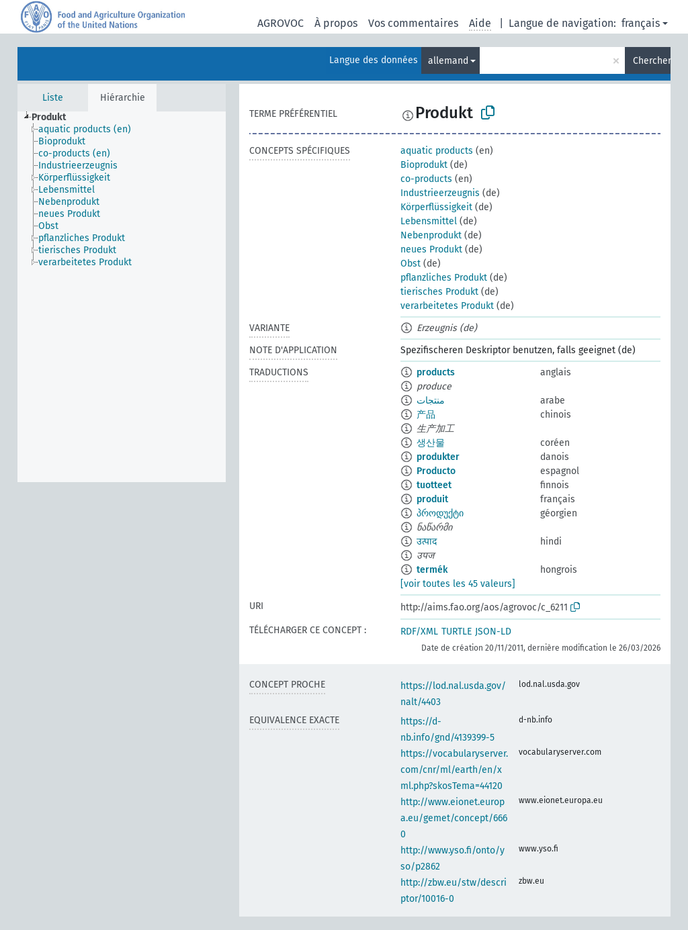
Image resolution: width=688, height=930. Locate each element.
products (436, 372)
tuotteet (434, 485)
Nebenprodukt (431, 235)
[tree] (121, 296)
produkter (438, 457)
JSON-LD (493, 631)
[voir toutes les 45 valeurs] (457, 584)
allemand (448, 60)
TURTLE (456, 631)
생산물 (431, 443)
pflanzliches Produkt (443, 277)
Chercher (652, 60)
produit (432, 499)
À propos (335, 23)
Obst (410, 263)
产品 (426, 414)
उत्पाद (427, 541)
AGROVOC (280, 23)
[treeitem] (54, 117)
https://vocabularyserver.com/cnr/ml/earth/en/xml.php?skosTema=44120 (454, 770)
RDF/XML (419, 631)
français (640, 23)
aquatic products (436, 150)
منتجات (431, 400)
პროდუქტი (440, 513)
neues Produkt (431, 249)
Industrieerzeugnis (440, 193)
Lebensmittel (428, 221)
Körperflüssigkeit (436, 207)
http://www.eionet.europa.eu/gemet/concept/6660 (453, 818)
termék (432, 569)
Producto (436, 471)
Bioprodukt (423, 165)
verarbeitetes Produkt (447, 306)
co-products (426, 179)
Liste (52, 97)
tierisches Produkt (439, 291)
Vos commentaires (413, 23)
